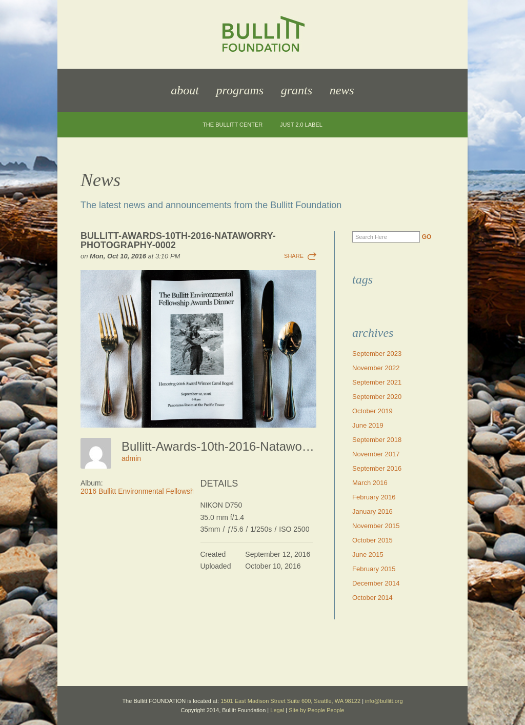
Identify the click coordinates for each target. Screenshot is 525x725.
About (185, 90)
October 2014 (372, 597)
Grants (296, 90)
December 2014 (376, 583)
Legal (277, 710)
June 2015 (367, 554)
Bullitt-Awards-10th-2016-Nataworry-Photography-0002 (178, 240)
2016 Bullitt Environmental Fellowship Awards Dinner (164, 491)
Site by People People (316, 710)
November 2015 (376, 526)
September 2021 (376, 382)
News (342, 90)
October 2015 (372, 540)
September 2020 (376, 396)
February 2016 (374, 497)
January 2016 (372, 511)
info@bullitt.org (384, 701)
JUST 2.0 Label (301, 125)
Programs (240, 90)
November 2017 (376, 454)
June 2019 (367, 425)
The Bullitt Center (232, 125)
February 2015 (374, 569)
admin (131, 458)
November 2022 (376, 368)
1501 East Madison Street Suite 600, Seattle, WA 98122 (290, 701)
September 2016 (376, 468)
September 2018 (376, 440)
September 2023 (376, 353)
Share (294, 256)
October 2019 (372, 411)
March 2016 (370, 483)
